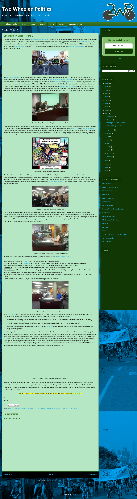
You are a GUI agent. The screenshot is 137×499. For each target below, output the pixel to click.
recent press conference (56, 181)
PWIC (59, 408)
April (108, 147)
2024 (106, 90)
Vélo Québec (106, 242)
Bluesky (42, 24)
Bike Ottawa (106, 194)
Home (51, 474)
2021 (106, 100)
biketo (20, 408)
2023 (106, 94)
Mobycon (105, 223)
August (109, 133)
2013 (106, 171)
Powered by (119, 58)
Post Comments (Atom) (54, 480)
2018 (106, 110)
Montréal (50, 326)
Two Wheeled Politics (26, 9)
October (109, 120)
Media (24, 24)
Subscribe (118, 51)
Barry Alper (11, 314)
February (110, 153)
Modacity (105, 227)
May (108, 143)
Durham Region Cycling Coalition (113, 209)
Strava (52, 24)
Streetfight (65, 408)
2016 (106, 161)
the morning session (12, 77)
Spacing (105, 231)
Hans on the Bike (107, 205)
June (108, 140)
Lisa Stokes (106, 213)
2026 (106, 83)
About (33, 24)
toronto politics (73, 408)
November (110, 117)
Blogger (74, 494)
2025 (106, 87)
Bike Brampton (107, 191)
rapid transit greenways (68, 86)
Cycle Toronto (69, 82)
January (109, 157)
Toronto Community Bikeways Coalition (115, 234)
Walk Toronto (57, 82)
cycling (45, 408)
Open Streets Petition (76, 24)
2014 (106, 168)
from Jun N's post (63, 257)
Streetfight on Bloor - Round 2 (116, 123)
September (110, 130)
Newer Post (8, 474)
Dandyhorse (77, 393)
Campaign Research (89, 128)
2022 (106, 97)
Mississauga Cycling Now (110, 220)
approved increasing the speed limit (61, 79)
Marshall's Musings (108, 216)
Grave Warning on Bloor (114, 126)
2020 (106, 104)
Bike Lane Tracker (11, 24)
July (108, 137)
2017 (106, 114)
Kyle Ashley (26, 263)
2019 (106, 107)
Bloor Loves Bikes (20, 46)
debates (50, 408)
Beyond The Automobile (110, 187)
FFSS (25, 261)
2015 (106, 164)
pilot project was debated (39, 39)
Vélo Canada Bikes (108, 238)
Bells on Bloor (12, 408)
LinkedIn (61, 24)
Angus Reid (75, 128)
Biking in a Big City (108, 198)
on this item (85, 42)
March (109, 150)
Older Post (93, 474)
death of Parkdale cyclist (76, 46)
